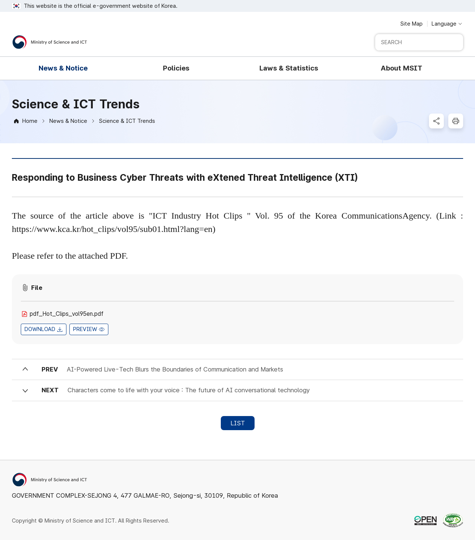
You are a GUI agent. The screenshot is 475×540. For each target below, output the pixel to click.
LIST (237, 423)
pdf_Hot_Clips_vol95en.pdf (67, 313)
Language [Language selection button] (444, 23)
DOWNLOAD (39, 329)
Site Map (411, 23)
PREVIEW (85, 329)
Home (29, 121)
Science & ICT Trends (127, 121)
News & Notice (68, 121)
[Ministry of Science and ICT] (50, 42)
